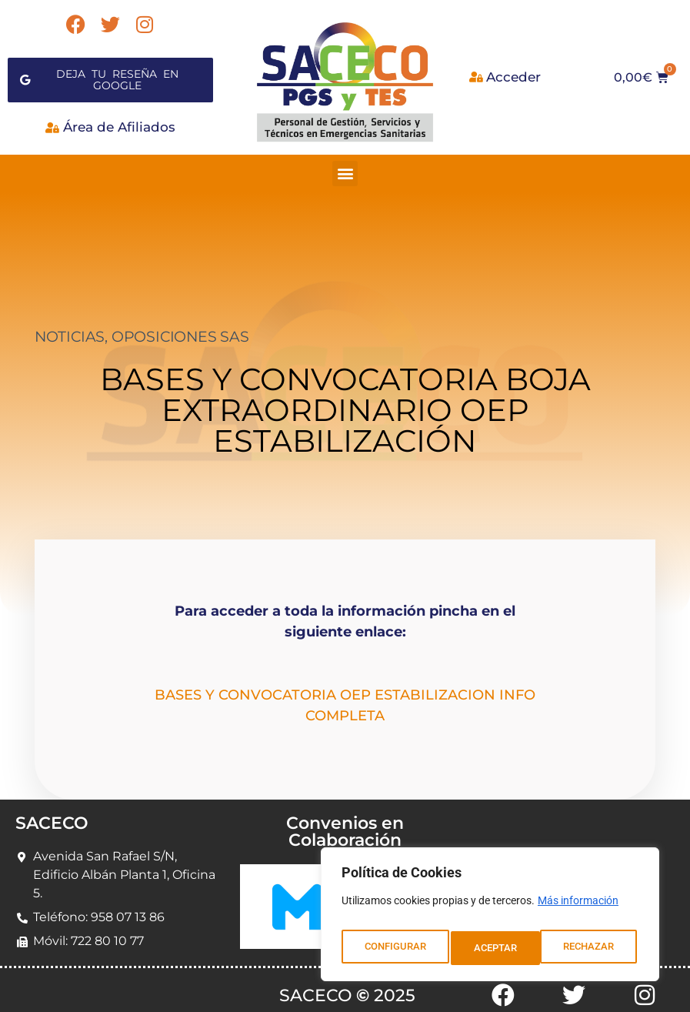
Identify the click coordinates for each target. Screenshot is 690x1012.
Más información (578, 909)
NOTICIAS (70, 327)
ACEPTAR (595, 948)
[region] (490, 919)
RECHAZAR (499, 948)
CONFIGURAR (394, 948)
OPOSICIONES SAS (180, 327)
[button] (345, 163)
